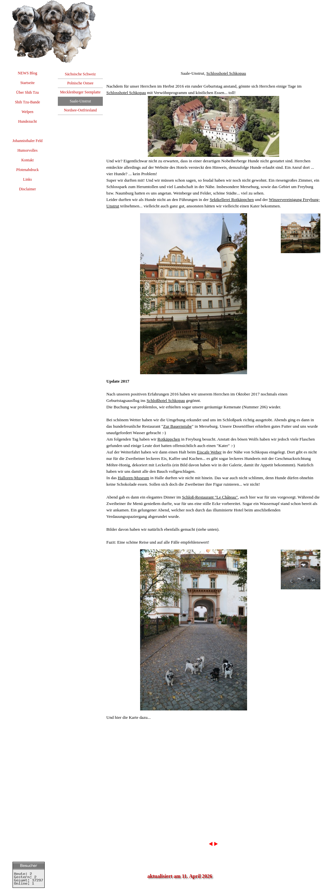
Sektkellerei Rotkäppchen (232, 199)
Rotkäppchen (168, 439)
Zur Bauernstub (176, 426)
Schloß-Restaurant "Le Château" (210, 497)
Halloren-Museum (133, 477)
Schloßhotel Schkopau (166, 400)
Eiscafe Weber (209, 452)
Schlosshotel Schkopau (226, 73)
